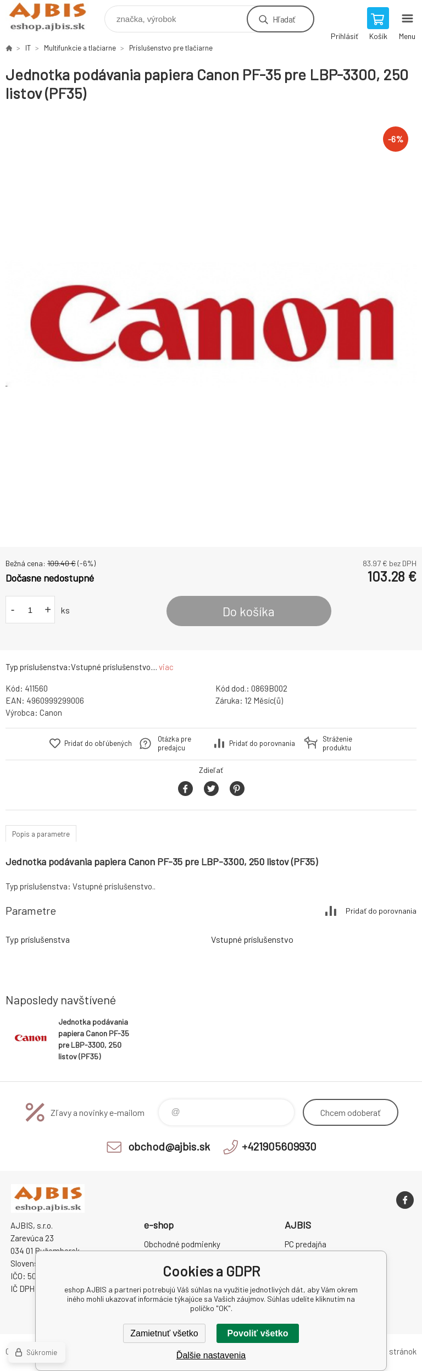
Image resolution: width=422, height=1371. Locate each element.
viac (166, 667)
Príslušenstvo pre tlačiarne (171, 47)
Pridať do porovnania (262, 743)
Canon (51, 712)
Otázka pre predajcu (174, 743)
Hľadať (284, 19)
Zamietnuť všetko (164, 1333)
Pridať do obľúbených (98, 743)
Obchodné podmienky (182, 1244)
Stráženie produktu (337, 743)
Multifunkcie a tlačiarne (80, 47)
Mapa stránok (392, 1351)
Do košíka (249, 611)
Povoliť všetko (257, 1333)
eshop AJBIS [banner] (54, 16)
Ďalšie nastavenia (211, 1355)
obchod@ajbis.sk (169, 1146)
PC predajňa (305, 1244)
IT (28, 47)
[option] (211, 324)
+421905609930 (279, 1146)
